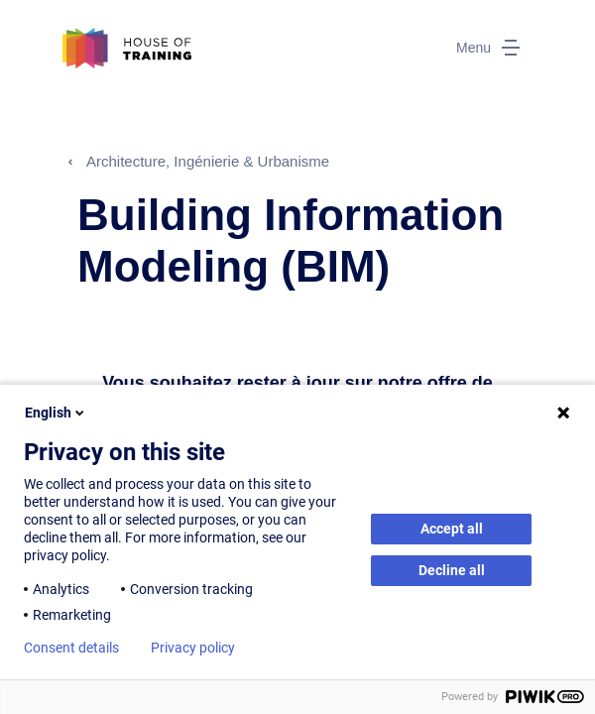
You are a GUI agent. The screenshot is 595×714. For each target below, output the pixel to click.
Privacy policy (193, 647)
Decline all (451, 570)
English (56, 412)
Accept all (451, 528)
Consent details (71, 647)
